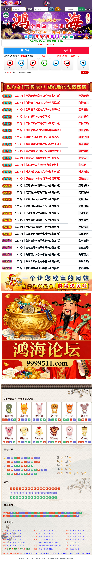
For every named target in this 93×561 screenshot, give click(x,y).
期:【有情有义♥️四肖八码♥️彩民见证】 (38, 102)
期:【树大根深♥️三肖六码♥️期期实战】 (38, 171)
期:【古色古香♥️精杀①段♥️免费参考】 (38, 247)
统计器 (88, 9)
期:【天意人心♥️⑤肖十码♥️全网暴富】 (38, 157)
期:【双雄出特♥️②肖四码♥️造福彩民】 (38, 178)
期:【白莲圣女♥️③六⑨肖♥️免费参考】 (38, 254)
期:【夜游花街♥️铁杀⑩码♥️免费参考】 (38, 213)
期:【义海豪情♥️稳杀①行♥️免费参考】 (38, 240)
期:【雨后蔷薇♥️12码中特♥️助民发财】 (38, 151)
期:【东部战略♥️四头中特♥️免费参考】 (38, 268)
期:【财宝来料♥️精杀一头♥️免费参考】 (38, 220)
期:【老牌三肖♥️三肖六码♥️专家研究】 (38, 109)
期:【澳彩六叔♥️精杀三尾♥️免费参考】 (38, 226)
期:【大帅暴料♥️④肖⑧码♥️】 (33, 116)
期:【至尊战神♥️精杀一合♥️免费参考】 (38, 185)
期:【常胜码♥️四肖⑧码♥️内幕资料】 (37, 164)
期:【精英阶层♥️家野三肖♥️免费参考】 (38, 192)
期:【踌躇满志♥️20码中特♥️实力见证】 (38, 144)
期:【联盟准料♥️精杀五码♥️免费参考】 (38, 206)
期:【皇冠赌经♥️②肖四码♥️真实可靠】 (38, 95)
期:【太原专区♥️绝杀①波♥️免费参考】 (38, 233)
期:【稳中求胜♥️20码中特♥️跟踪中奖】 (38, 130)
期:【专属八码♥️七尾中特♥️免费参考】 (38, 261)
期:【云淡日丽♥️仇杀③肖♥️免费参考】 (38, 199)
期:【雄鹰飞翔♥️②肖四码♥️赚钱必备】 (38, 137)
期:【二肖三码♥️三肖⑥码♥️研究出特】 (38, 123)
